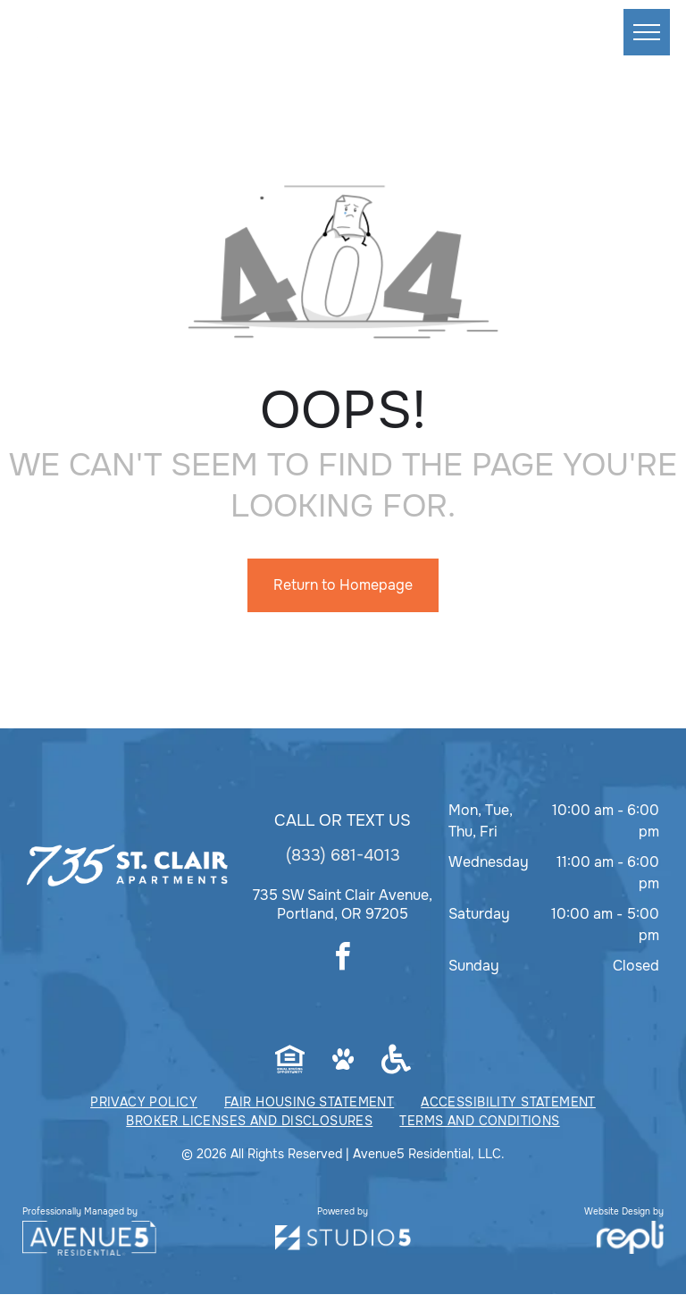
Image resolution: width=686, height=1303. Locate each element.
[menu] (646, 32)
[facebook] (343, 959)
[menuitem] (144, 1102)
